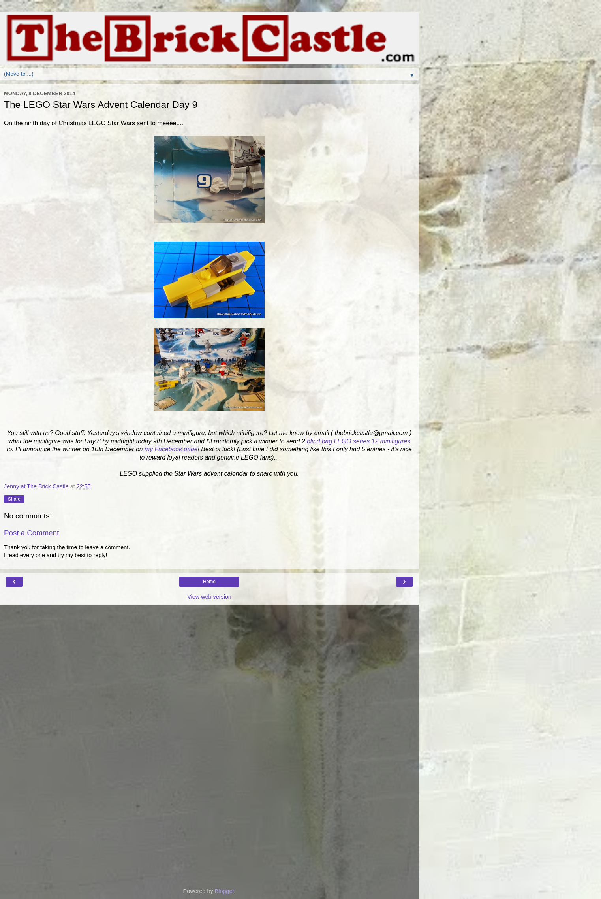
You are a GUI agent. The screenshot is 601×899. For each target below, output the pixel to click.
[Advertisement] (209, 644)
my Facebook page (171, 449)
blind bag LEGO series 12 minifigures (358, 441)
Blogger (224, 891)
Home (209, 581)
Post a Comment (31, 533)
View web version (209, 597)
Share (14, 499)
